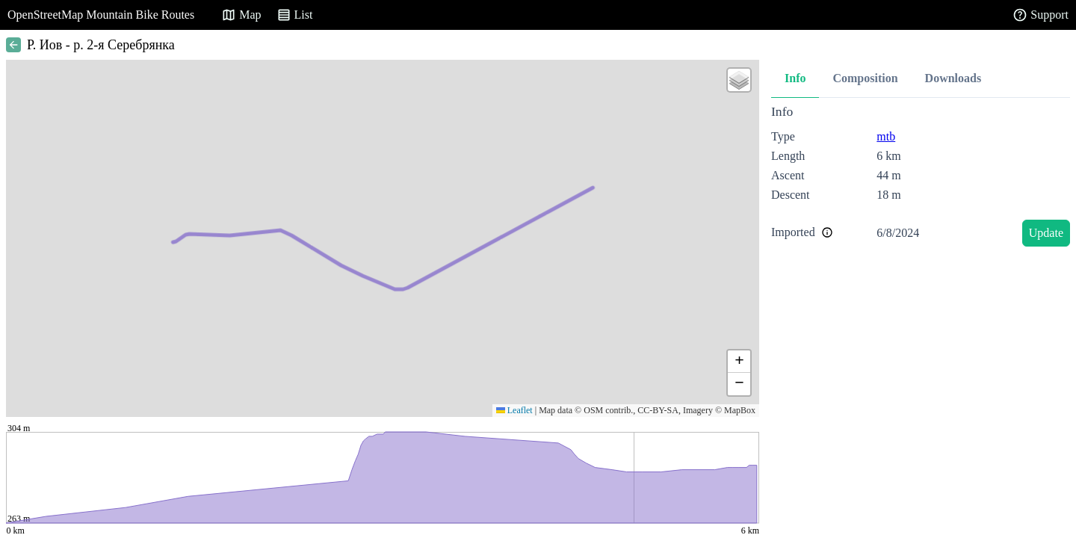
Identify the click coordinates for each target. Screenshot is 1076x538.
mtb (885, 136)
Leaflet (514, 410)
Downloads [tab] (953, 78)
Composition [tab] (864, 78)
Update (1046, 232)
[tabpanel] (920, 178)
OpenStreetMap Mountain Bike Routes (100, 14)
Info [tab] (795, 78)
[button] (739, 80)
